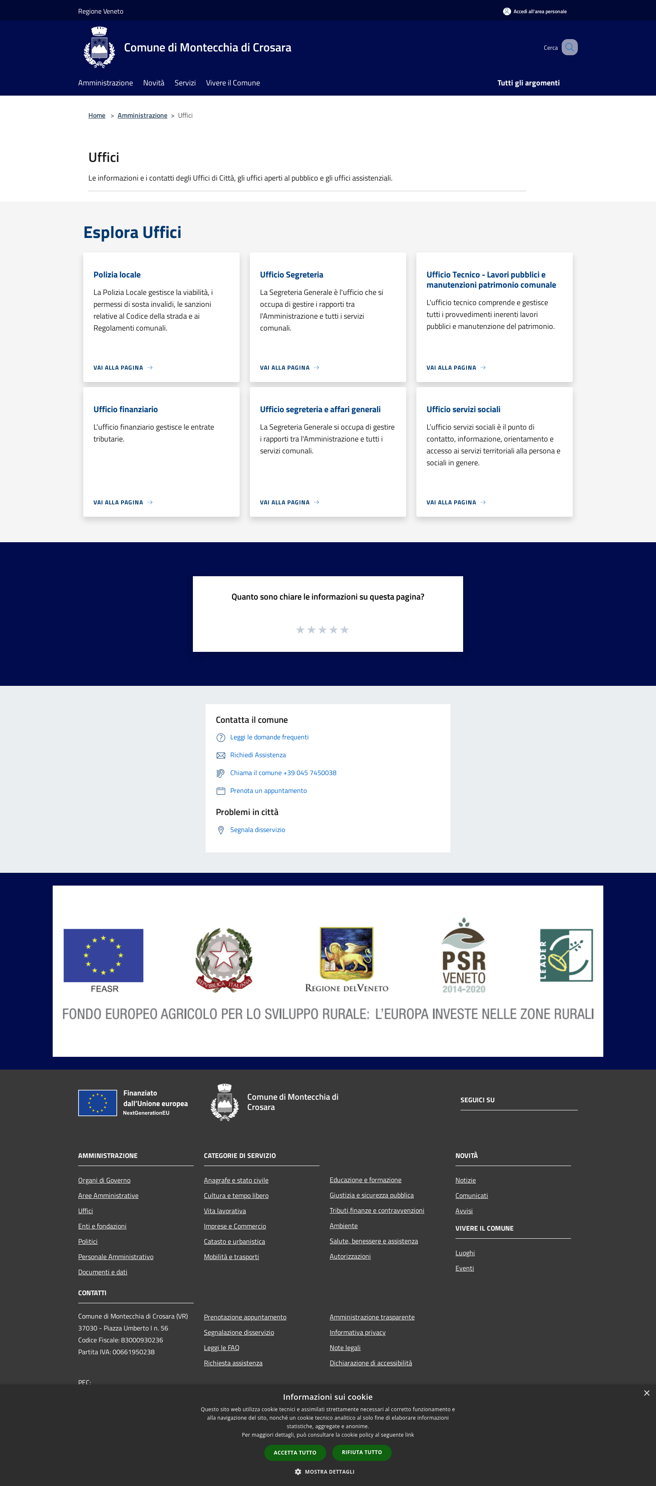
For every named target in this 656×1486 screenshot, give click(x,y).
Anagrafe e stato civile (236, 1180)
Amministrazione (142, 115)
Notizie (465, 1180)
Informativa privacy (358, 1332)
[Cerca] (567, 47)
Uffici (85, 1211)
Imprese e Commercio (235, 1226)
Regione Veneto (100, 11)
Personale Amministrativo (115, 1256)
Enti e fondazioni (102, 1226)
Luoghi (465, 1253)
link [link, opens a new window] (409, 1434)
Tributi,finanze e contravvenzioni (377, 1210)
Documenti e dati (102, 1272)
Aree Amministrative (108, 1195)
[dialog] (328, 1435)
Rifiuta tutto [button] (362, 1452)
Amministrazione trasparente (372, 1317)
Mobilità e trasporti (231, 1256)
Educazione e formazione (366, 1180)
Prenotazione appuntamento (245, 1317)
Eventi (464, 1268)
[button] (328, 1471)
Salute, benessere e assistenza (374, 1241)
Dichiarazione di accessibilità (371, 1363)
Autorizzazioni (350, 1256)
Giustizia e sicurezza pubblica (372, 1195)
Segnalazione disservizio (239, 1332)
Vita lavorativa (225, 1211)
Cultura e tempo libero (236, 1195)
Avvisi (464, 1211)
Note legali (345, 1347)
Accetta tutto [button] (295, 1452)
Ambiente (344, 1225)
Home (96, 115)
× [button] (646, 1393)
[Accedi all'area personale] (535, 11)
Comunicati (471, 1195)
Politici (88, 1241)
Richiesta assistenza (233, 1363)
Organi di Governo (104, 1180)
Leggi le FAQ (222, 1347)
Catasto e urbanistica (234, 1241)
